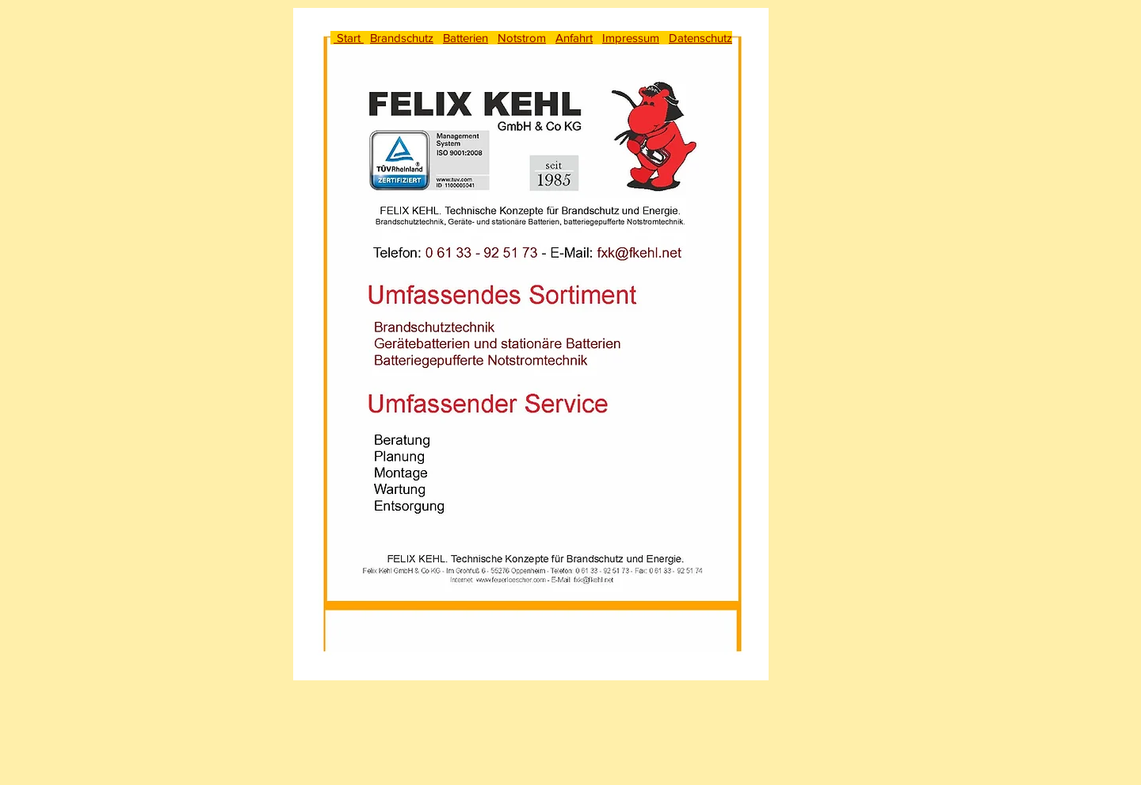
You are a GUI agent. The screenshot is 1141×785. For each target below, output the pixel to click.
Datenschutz (700, 37)
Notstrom (522, 37)
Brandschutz (401, 37)
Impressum (630, 37)
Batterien (465, 37)
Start (349, 37)
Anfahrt (574, 37)
